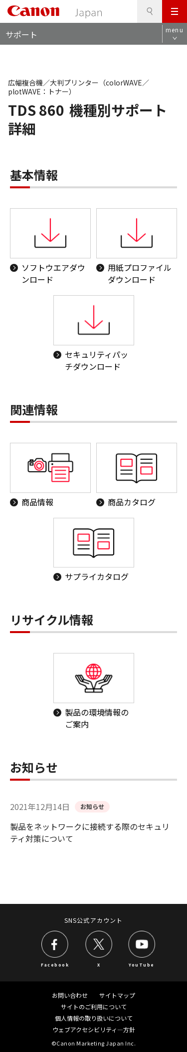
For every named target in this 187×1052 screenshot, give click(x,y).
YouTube (142, 964)
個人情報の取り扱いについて (94, 1018)
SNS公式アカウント (93, 920)
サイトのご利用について (94, 1006)
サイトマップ (117, 995)
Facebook (55, 964)
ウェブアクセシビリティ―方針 (93, 1029)
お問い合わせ (70, 995)
